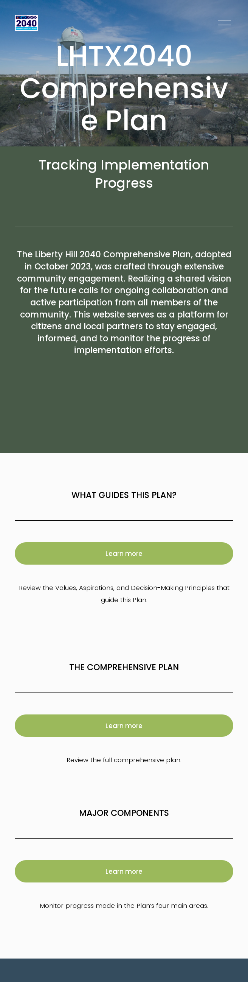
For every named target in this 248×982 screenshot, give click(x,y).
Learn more (124, 553)
